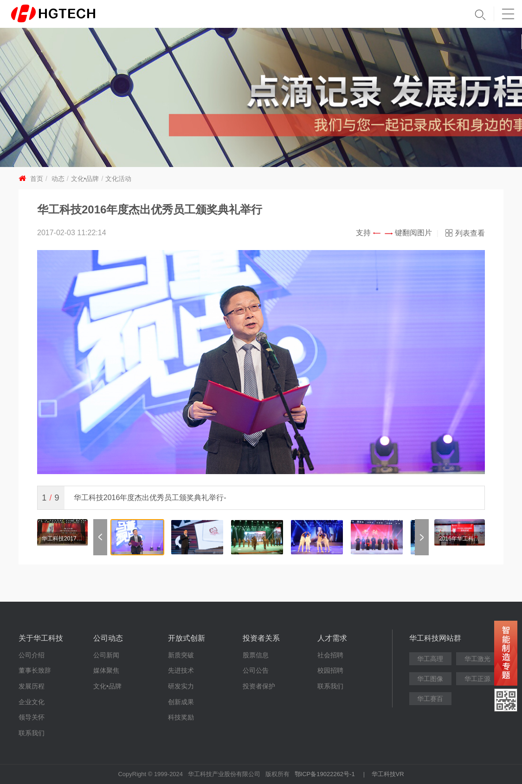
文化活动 (118, 178)
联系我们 (32, 733)
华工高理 (430, 658)
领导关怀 (32, 717)
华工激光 (477, 658)
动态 (58, 178)
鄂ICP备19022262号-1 (325, 774)
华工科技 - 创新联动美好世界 (68, 14)
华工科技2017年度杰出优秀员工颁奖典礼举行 (62, 538)
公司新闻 (106, 655)
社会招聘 (330, 655)
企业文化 (32, 702)
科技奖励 (181, 717)
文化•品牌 (85, 178)
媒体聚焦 (106, 670)
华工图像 (430, 678)
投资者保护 (259, 686)
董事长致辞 (35, 670)
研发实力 (181, 686)
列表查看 (470, 233)
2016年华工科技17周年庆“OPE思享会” (459, 538)
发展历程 (32, 686)
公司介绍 (32, 655)
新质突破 (181, 655)
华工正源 (477, 678)
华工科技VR (388, 774)
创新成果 (181, 702)
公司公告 (256, 670)
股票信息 (256, 655)
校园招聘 (330, 670)
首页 (36, 178)
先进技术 (181, 670)
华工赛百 (430, 698)
